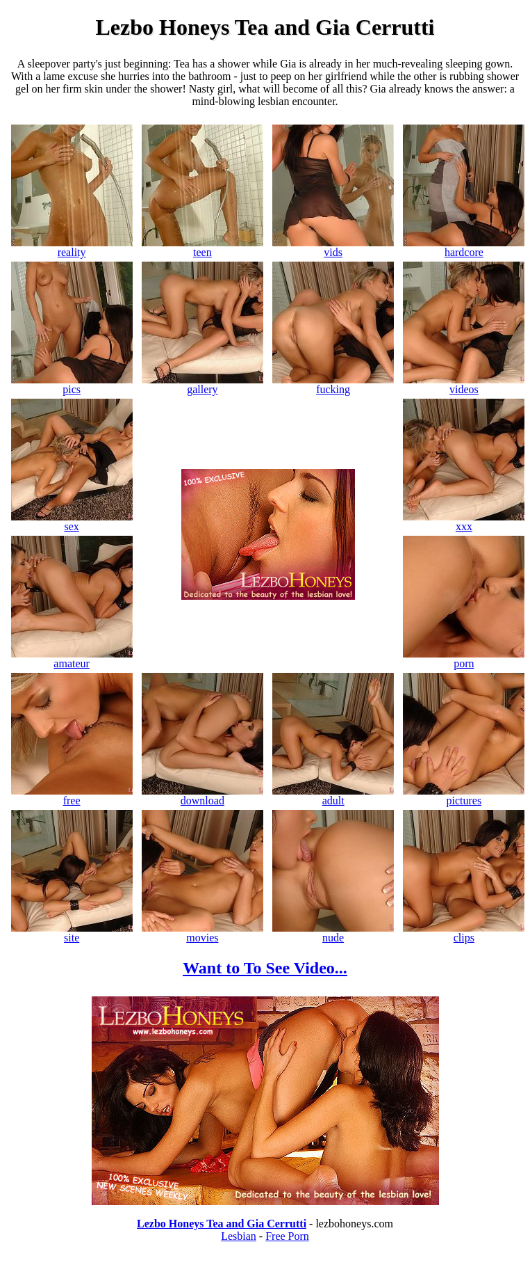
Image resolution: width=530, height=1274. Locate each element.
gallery (202, 384)
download (202, 795)
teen (202, 247)
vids (333, 247)
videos (463, 384)
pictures (463, 795)
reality (72, 247)
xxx (463, 521)
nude (333, 932)
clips (463, 932)
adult (333, 795)
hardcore (463, 247)
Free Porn (287, 1236)
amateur (72, 658)
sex (72, 521)
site (72, 932)
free (72, 795)
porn (463, 658)
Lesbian (238, 1236)
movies (202, 932)
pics (72, 384)
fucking (333, 384)
